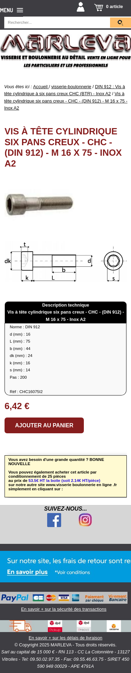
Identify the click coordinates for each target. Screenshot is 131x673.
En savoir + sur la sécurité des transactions (64, 602)
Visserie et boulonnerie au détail (43, 58)
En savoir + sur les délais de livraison (65, 630)
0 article (114, 6)
